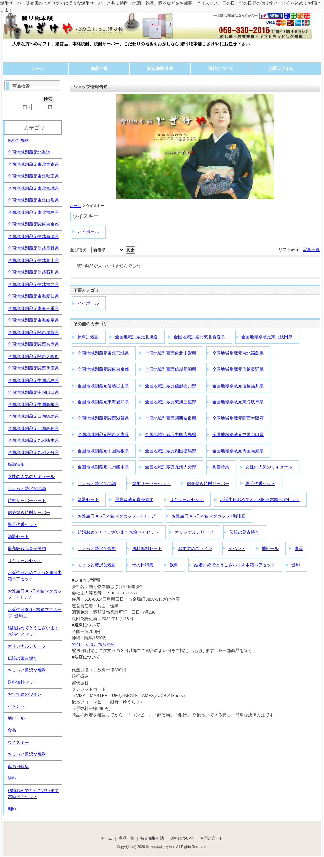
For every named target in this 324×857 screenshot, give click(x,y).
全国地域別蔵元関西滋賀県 (103, 418)
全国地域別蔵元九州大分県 (170, 467)
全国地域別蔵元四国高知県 (238, 450)
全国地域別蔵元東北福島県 (238, 353)
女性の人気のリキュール (268, 467)
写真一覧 (311, 249)
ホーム (38, 68)
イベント (236, 548)
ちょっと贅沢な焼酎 (97, 548)
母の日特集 (142, 564)
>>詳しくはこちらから (93, 644)
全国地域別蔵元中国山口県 (238, 434)
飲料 (174, 564)
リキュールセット (187, 499)
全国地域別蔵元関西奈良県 (170, 418)
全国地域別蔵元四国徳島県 (170, 450)
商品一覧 (99, 68)
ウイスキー (18, 742)
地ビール (270, 548)
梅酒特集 (220, 467)
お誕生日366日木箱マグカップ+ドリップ (116, 516)
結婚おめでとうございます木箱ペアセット (118, 532)
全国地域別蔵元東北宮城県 (103, 353)
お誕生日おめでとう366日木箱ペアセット (260, 499)
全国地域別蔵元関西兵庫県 (103, 434)
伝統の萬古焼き (244, 532)
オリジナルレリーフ (194, 532)
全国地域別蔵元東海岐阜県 (238, 401)
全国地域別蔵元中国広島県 (170, 434)
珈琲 (295, 564)
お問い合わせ (281, 68)
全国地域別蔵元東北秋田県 (266, 336)
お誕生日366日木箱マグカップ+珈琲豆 (208, 516)
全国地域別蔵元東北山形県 (170, 353)
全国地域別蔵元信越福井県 (238, 385)
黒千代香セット (260, 483)
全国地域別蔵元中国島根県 (103, 450)
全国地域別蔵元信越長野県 (238, 369)
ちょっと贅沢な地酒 (97, 483)
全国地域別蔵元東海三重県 (170, 401)
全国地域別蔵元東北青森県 (199, 336)
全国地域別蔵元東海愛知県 (103, 401)
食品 (299, 548)
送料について (221, 68)
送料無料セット (147, 548)
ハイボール (88, 231)
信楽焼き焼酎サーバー (208, 483)
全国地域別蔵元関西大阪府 (238, 418)
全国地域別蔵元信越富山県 (103, 385)
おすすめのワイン (195, 548)
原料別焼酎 (88, 336)
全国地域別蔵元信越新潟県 (170, 369)
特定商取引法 (160, 68)
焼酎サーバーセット (151, 483)
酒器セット (88, 499)
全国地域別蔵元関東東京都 (103, 369)
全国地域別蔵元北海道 (136, 336)
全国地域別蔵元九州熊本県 (103, 467)
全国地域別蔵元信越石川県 (170, 385)
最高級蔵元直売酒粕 (134, 499)
